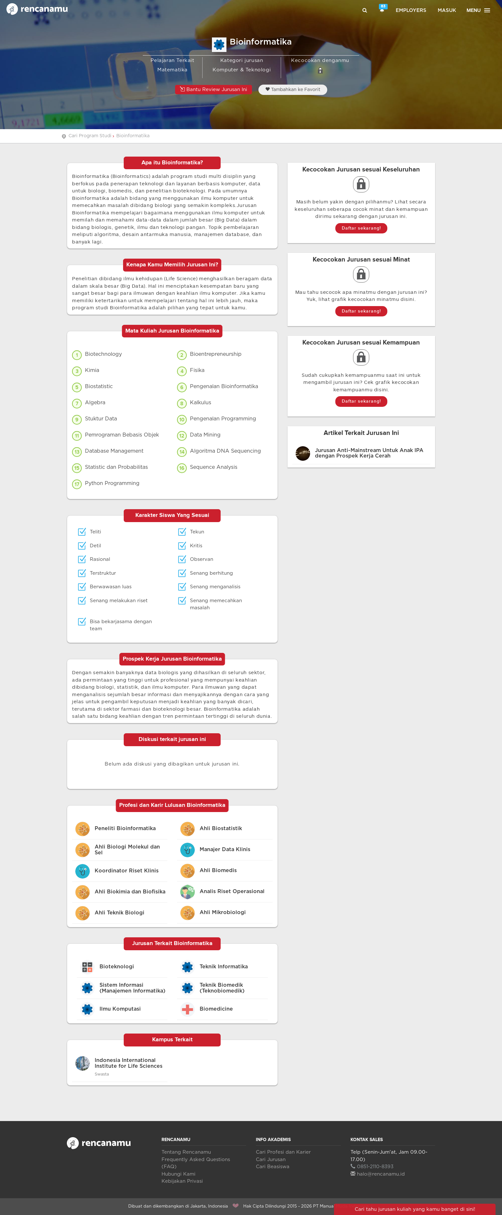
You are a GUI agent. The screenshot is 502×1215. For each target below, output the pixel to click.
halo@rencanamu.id (377, 1174)
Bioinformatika (133, 136)
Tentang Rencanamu (186, 1152)
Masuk (447, 10)
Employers (411, 10)
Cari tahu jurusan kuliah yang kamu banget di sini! (415, 1209)
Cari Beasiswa (272, 1166)
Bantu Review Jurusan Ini (213, 89)
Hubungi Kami (178, 1174)
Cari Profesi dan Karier (283, 1152)
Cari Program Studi (89, 136)
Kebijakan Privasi (182, 1181)
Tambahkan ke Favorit (292, 89)
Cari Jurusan (271, 1159)
